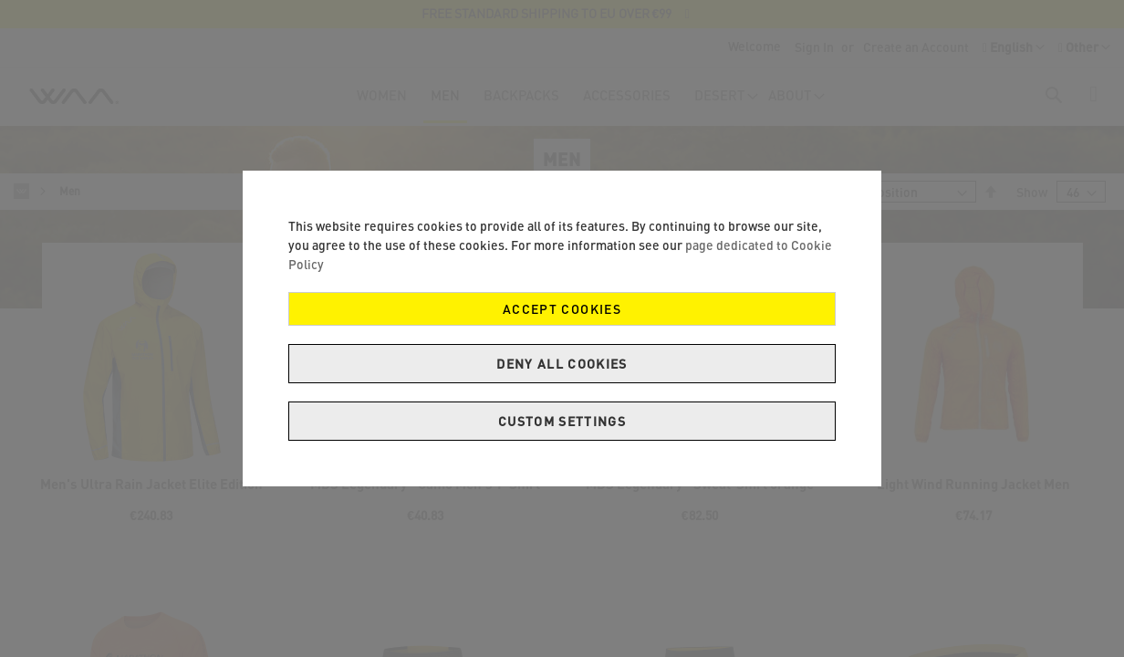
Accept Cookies (562, 309)
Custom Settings (562, 421)
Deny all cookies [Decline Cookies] (562, 363)
